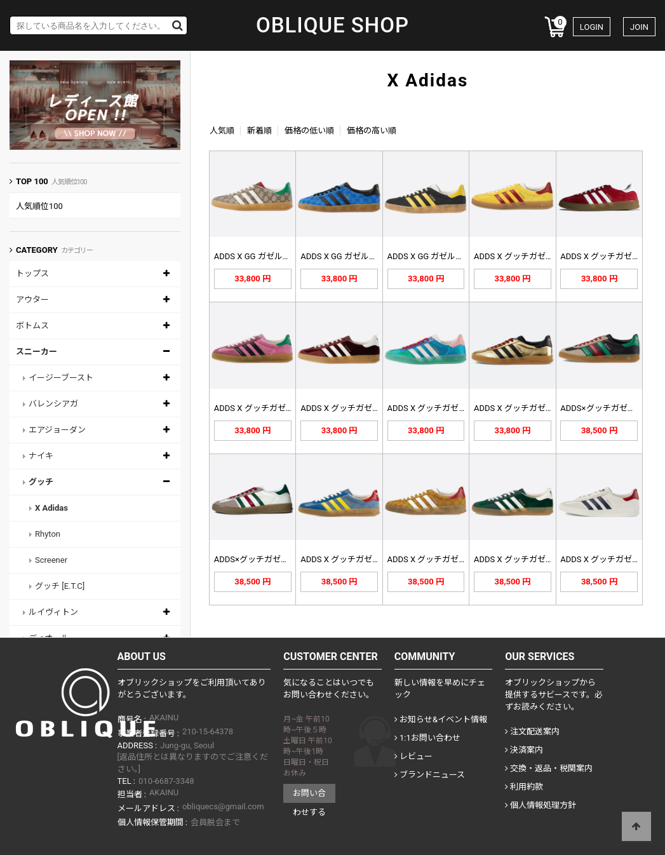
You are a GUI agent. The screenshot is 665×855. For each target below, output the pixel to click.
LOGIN (591, 27)
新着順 (259, 130)
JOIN (639, 27)
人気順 (222, 130)
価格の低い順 (309, 130)
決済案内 (524, 750)
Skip (0, 0)
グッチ (41, 482)
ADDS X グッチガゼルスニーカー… (363, 559)
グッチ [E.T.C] (59, 586)
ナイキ (41, 456)
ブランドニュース (429, 774)
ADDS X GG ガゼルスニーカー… (272, 256)
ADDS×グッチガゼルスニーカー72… (280, 559)
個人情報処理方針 (540, 805)
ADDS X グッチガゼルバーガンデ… (363, 408)
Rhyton (47, 534)
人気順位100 (39, 206)
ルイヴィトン (53, 612)
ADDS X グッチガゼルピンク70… (273, 408)
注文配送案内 (532, 731)
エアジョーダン (57, 429)
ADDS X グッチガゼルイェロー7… (535, 256)
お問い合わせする (309, 795)
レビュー (413, 756)
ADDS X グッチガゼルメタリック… (537, 408)
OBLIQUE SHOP (332, 25)
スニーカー (36, 351)
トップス (32, 273)
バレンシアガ (53, 403)
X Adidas (51, 508)
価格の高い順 (371, 130)
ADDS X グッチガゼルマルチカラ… (450, 408)
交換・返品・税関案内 (549, 768)
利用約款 (524, 786)
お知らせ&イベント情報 (440, 719)
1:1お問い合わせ (427, 738)
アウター (32, 299)
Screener (51, 560)
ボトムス (32, 325)
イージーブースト (61, 377)
